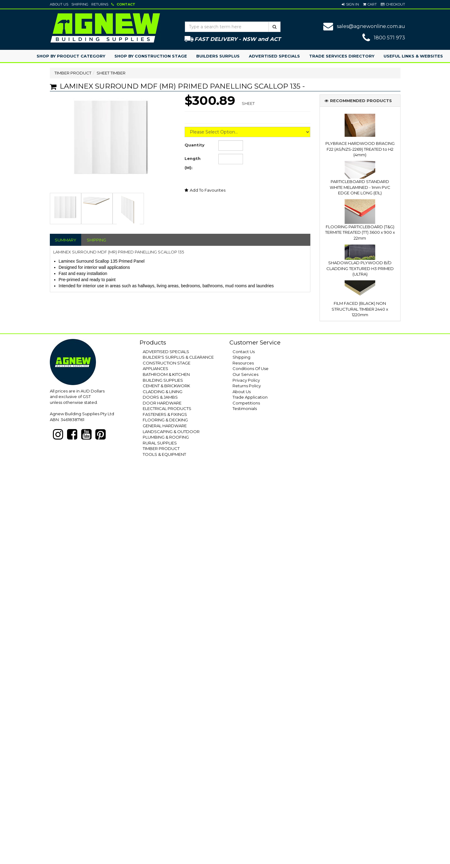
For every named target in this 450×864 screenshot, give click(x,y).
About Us (59, 4)
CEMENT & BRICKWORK (166, 385)
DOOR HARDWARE (162, 402)
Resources (243, 362)
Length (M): (193, 163)
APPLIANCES (155, 368)
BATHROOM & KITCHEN (166, 374)
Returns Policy (247, 385)
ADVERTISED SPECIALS (166, 351)
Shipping (79, 4)
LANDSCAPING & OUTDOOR (171, 431)
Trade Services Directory (341, 56)
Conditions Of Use (251, 368)
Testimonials (245, 408)
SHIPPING (96, 239)
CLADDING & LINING (162, 391)
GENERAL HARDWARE (165, 425)
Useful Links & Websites (413, 56)
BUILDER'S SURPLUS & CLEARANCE (178, 357)
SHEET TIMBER (111, 72)
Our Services (245, 374)
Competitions (246, 402)
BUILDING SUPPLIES (163, 380)
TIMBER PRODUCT (72, 72)
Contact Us (244, 351)
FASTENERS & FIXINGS (165, 414)
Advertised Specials (274, 56)
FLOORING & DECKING (165, 419)
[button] (350, 4)
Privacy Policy (246, 380)
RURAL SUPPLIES (160, 442)
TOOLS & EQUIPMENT (164, 454)
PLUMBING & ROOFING (166, 437)
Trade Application (250, 397)
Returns (99, 4)
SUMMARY (65, 239)
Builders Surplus (218, 56)
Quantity (195, 144)
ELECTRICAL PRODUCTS (167, 408)
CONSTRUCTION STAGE (166, 362)
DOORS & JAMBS (160, 397)
